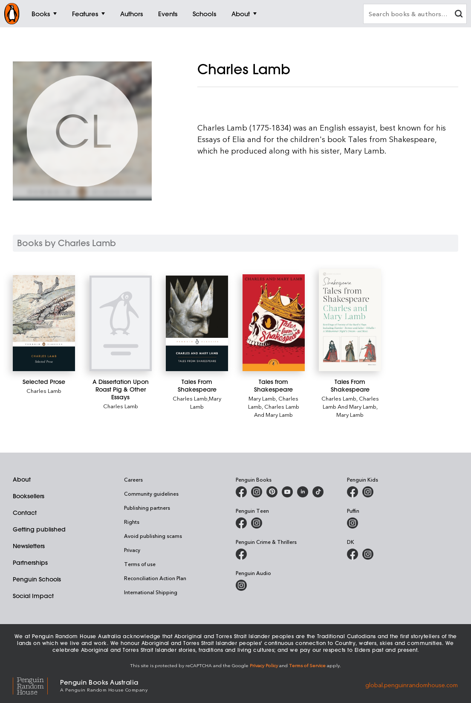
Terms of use (140, 564)
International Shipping (150, 592)
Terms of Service (307, 665)
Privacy (132, 550)
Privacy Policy (264, 665)
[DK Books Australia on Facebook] (352, 554)
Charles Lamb (43, 390)
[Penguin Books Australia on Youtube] (287, 491)
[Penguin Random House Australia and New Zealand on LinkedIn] (302, 491)
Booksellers (28, 496)
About (22, 479)
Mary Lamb (262, 398)
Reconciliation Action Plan (155, 578)
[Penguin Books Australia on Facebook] (241, 491)
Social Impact (33, 596)
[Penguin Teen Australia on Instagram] (256, 523)
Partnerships (30, 562)
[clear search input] (458, 15)
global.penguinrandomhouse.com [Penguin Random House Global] (411, 684)
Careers (133, 479)
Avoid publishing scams (153, 536)
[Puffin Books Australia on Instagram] (352, 523)
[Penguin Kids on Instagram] (367, 491)
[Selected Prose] (44, 323)
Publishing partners (147, 507)
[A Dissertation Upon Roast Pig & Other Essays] (121, 323)
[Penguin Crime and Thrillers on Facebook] (241, 554)
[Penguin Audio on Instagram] (241, 585)
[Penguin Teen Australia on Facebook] (241, 523)
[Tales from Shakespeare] (274, 322)
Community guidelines (151, 493)
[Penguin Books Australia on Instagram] (256, 491)
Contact (25, 513)
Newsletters (29, 546)
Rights (131, 522)
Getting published (39, 529)
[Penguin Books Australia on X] (271, 491)
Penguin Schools (37, 579)
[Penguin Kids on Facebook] (352, 491)
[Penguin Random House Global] (36, 685)
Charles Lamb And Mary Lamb (276, 410)
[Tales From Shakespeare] (197, 323)
